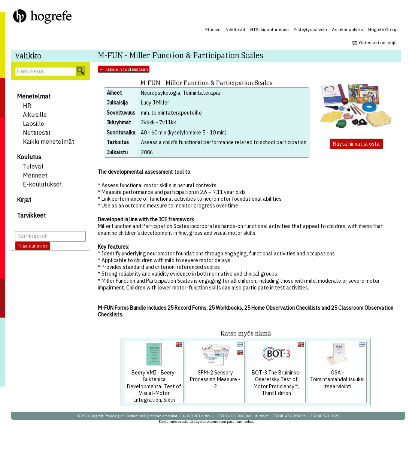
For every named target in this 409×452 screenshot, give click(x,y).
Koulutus (29, 157)
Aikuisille (35, 114)
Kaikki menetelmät (48, 141)
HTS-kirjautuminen (269, 29)
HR (27, 105)
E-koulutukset (42, 184)
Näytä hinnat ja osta (356, 143)
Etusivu (213, 29)
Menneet (35, 175)
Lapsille (33, 123)
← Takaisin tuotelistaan (123, 69)
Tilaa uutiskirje (33, 246)
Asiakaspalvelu (347, 29)
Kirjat (24, 199)
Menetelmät (34, 96)
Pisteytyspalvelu (310, 29)
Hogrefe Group (383, 29)
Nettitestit (235, 29)
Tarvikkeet (31, 215)
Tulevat (33, 166)
